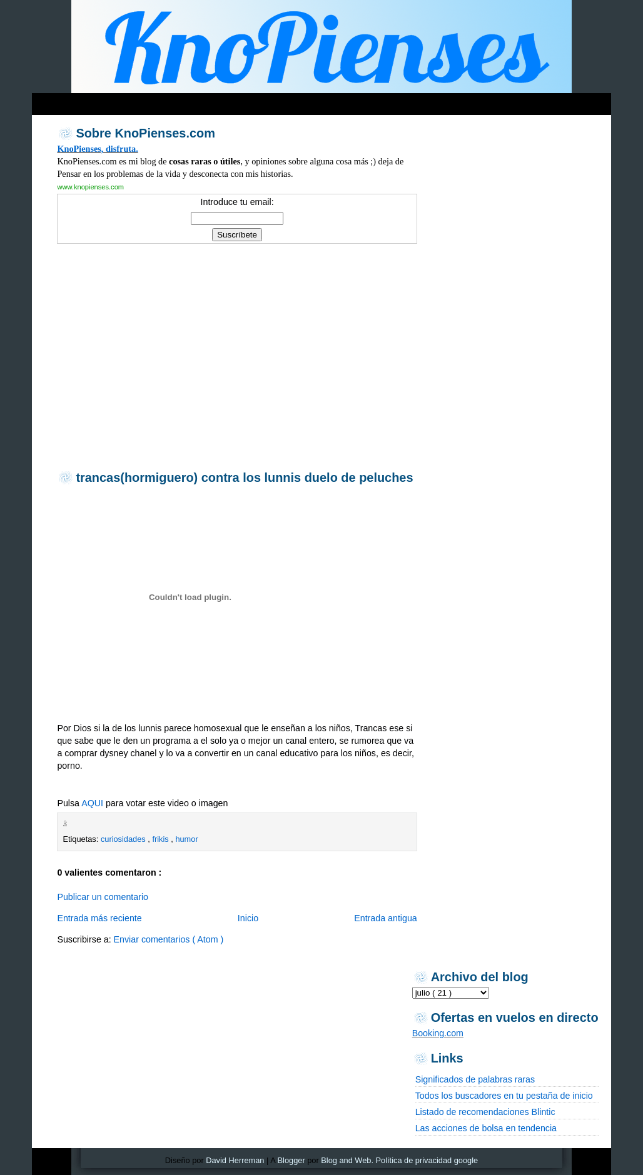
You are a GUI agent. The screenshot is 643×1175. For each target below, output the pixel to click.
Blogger (291, 1160)
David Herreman (235, 1160)
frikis (161, 839)
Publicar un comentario (102, 897)
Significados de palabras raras (475, 1079)
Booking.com (437, 1033)
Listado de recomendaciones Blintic (485, 1112)
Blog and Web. (347, 1160)
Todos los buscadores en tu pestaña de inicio (504, 1096)
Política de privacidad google (427, 1160)
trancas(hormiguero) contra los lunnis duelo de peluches (244, 477)
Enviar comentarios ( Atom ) (169, 939)
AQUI (92, 803)
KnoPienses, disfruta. (97, 149)
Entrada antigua (385, 918)
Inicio (248, 918)
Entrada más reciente (99, 918)
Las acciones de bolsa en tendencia (486, 1128)
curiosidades (124, 839)
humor (186, 839)
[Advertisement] (272, 101)
